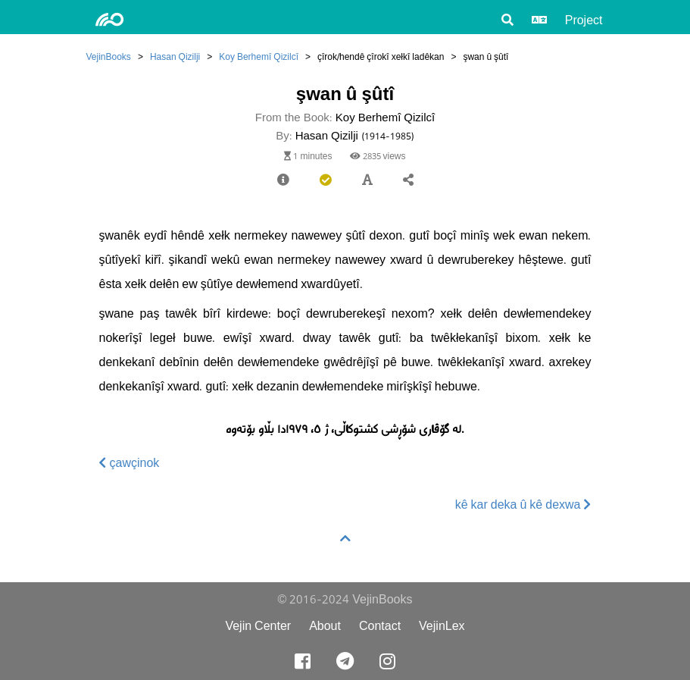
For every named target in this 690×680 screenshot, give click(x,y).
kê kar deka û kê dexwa (523, 504)
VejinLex (442, 625)
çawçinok (129, 462)
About (325, 625)
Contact (380, 625)
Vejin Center (258, 625)
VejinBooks (108, 56)
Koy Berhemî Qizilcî (258, 56)
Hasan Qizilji (175, 56)
